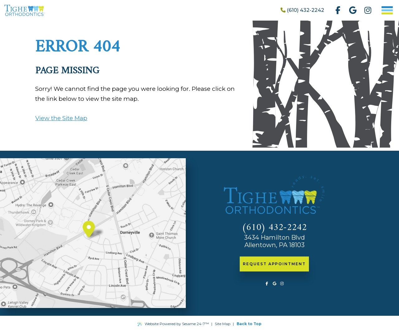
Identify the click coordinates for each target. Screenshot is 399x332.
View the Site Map (61, 118)
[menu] (387, 10)
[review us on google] (352, 10)
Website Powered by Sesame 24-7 (173, 323)
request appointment (274, 263)
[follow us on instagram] (367, 10)
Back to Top (249, 323)
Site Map (222, 323)
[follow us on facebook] (337, 10)
